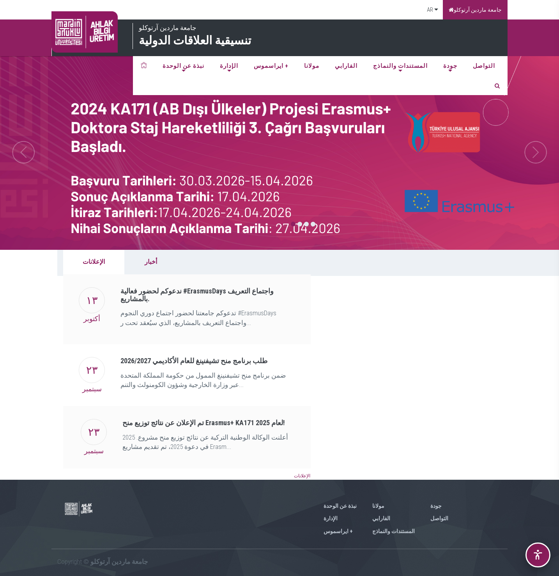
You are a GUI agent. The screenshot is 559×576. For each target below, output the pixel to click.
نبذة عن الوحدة (183, 65)
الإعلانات (94, 261)
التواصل (484, 65)
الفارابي (346, 65)
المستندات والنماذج (400, 65)
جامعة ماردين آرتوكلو (475, 10)
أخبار (151, 261)
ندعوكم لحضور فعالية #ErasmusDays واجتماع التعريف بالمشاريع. (197, 295)
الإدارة (229, 65)
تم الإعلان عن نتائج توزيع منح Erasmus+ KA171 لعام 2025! (203, 423)
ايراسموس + (271, 65)
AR (429, 10)
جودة (450, 65)
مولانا (311, 65)
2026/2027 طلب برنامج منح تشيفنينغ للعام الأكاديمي (193, 361)
